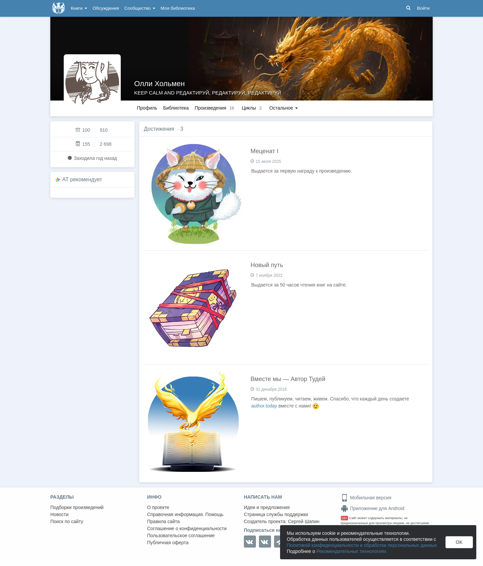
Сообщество (139, 8)
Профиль (147, 108)
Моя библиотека (178, 8)
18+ (344, 518)
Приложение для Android (373, 508)
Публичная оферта (168, 542)
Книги (79, 8)
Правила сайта (163, 521)
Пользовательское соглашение (181, 535)
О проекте (158, 507)
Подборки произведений (77, 507)
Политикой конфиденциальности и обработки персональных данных (362, 545)
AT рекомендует (82, 179)
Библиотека (176, 108)
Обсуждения (106, 8)
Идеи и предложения (267, 507)
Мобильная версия (366, 497)
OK (459, 542)
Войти (423, 8)
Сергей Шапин (303, 521)
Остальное (283, 108)
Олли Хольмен (159, 83)
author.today (264, 405)
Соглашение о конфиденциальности (187, 528)
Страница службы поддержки (276, 514)
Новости (59, 514)
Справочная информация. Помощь (185, 514)
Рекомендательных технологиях (351, 551)
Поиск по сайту (66, 521)
